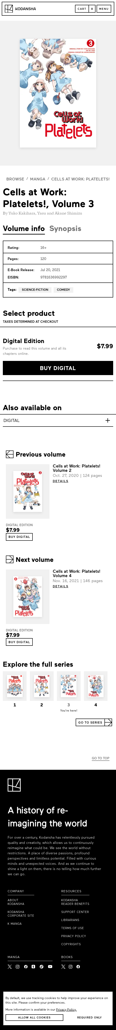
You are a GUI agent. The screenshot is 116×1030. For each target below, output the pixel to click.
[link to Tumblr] (34, 965)
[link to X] (10, 965)
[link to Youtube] (50, 965)
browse (15, 179)
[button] (58, 368)
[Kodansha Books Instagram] (71, 965)
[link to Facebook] (26, 965)
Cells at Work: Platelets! (80, 179)
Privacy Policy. (66, 1009)
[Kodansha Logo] (20, 9)
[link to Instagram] (18, 965)
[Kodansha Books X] (63, 965)
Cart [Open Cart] (82, 9)
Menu (104, 9)
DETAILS (60, 481)
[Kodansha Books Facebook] (78, 965)
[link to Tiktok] (42, 965)
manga (37, 179)
